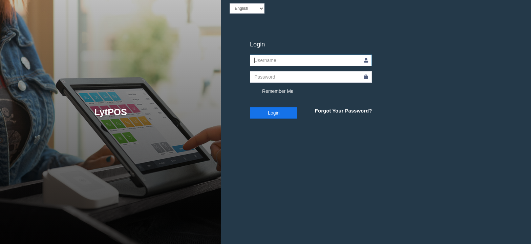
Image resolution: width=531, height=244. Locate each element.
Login (273, 113)
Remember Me (271, 91)
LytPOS (110, 112)
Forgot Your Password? (343, 111)
